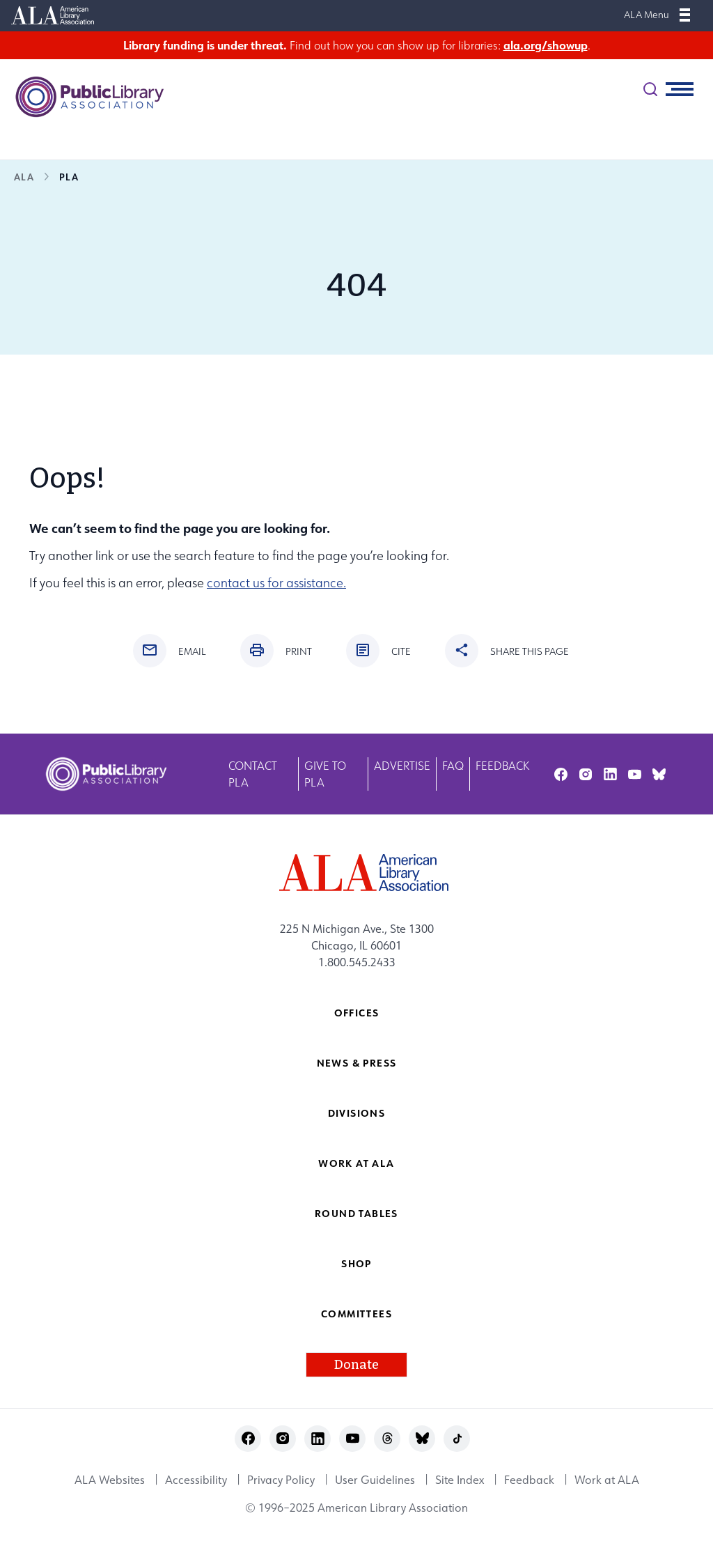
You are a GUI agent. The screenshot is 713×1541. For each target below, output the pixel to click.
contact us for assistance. (276, 583)
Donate (356, 1364)
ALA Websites (110, 1480)
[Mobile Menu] (685, 15)
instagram (585, 774)
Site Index (459, 1480)
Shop (356, 1263)
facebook (560, 774)
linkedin (610, 774)
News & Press (357, 1062)
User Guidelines (375, 1480)
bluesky (659, 774)
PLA (69, 177)
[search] (650, 89)
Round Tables (356, 1213)
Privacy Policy (281, 1480)
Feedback (502, 766)
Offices (356, 1012)
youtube (634, 774)
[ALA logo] (356, 872)
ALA (24, 177)
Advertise (402, 766)
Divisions (357, 1113)
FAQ (453, 766)
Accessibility (196, 1480)
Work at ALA (356, 1163)
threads (387, 1438)
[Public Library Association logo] (83, 97)
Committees (356, 1313)
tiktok (457, 1438)
